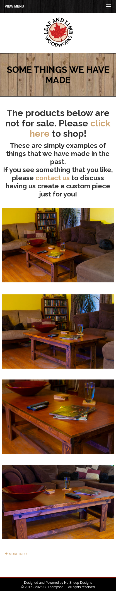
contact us (52, 178)
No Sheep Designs (78, 583)
